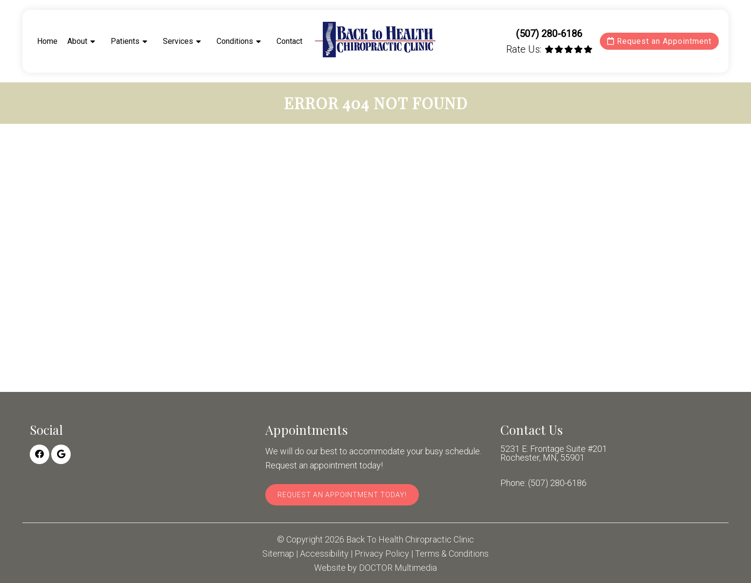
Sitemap (278, 553)
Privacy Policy (382, 553)
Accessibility (324, 553)
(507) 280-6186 (549, 33)
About (77, 41)
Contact (289, 41)
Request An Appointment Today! (342, 495)
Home (47, 41)
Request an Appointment (659, 41)
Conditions (235, 41)
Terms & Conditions (452, 553)
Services (178, 41)
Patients (125, 41)
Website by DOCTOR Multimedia (375, 568)
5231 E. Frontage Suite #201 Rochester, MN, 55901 (553, 453)
